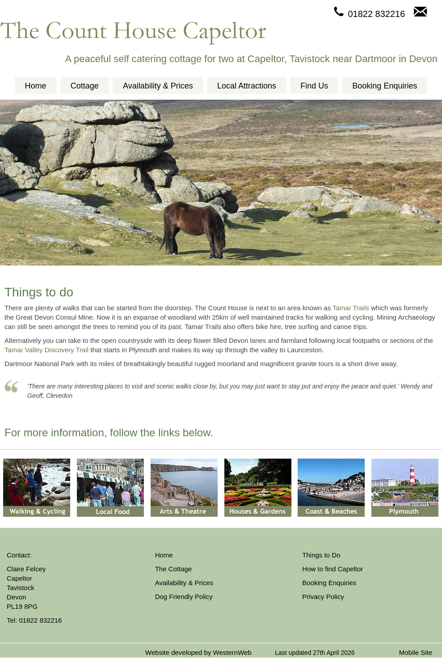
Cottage (85, 85)
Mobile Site (415, 652)
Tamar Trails (351, 308)
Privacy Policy (323, 596)
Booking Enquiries (384, 85)
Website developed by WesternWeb (198, 652)
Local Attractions (246, 85)
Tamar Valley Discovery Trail (46, 350)
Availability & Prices (158, 85)
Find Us (314, 85)
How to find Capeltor (332, 569)
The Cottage (173, 569)
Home (35, 85)
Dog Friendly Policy (184, 596)
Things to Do (321, 555)
